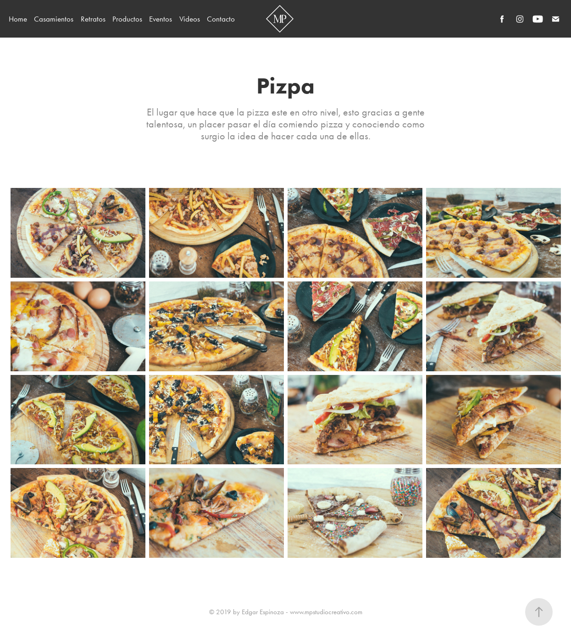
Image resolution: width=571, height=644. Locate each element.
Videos (189, 18)
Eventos (160, 18)
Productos (127, 18)
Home (18, 18)
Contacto (221, 18)
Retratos (93, 18)
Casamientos (53, 18)
